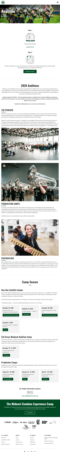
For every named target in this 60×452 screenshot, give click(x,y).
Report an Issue (19, 444)
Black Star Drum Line (48, 441)
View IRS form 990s (5, 439)
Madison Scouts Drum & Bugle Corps (51, 438)
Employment (32, 442)
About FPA (3, 437)
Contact (17, 439)
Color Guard (26, 314)
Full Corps (6, 355)
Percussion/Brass (8, 379)
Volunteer (32, 439)
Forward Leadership (48, 443)
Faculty (3, 442)
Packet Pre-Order (30, 71)
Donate (31, 437)
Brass (5, 329)
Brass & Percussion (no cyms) (49, 315)
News (17, 437)
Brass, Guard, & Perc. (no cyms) (11, 315)
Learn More (30, 412)
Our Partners (33, 444)
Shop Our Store (19, 442)
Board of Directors (5, 444)
